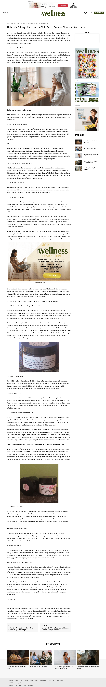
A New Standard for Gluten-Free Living (16, 667)
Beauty (8, 23)
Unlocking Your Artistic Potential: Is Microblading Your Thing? (20, 629)
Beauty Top (14, 23)
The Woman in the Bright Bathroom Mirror (90, 161)
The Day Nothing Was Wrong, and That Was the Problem (64, 667)
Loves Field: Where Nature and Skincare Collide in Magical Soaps (55, 629)
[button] (5, 13)
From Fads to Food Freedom (91, 148)
